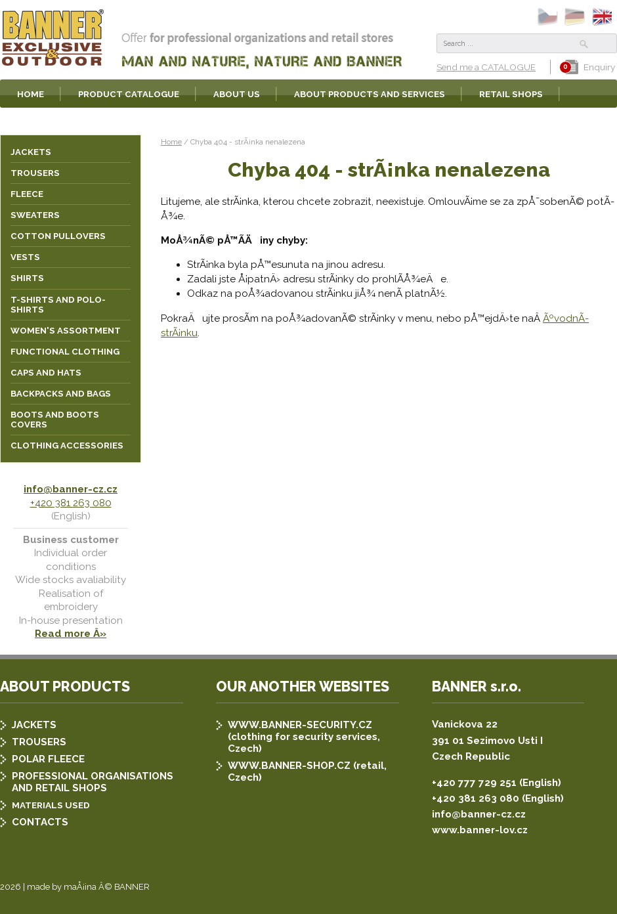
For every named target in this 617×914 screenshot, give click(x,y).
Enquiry (590, 67)
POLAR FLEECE (48, 759)
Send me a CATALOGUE (486, 67)
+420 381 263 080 (71, 503)
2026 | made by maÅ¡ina (48, 887)
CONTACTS (40, 822)
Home (171, 141)
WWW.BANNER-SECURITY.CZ (300, 725)
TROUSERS (39, 742)
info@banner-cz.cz (70, 489)
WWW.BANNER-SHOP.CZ (289, 766)
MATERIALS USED (51, 805)
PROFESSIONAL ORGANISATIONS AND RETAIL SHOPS (92, 782)
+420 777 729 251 (474, 783)
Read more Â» (70, 634)
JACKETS (34, 725)
